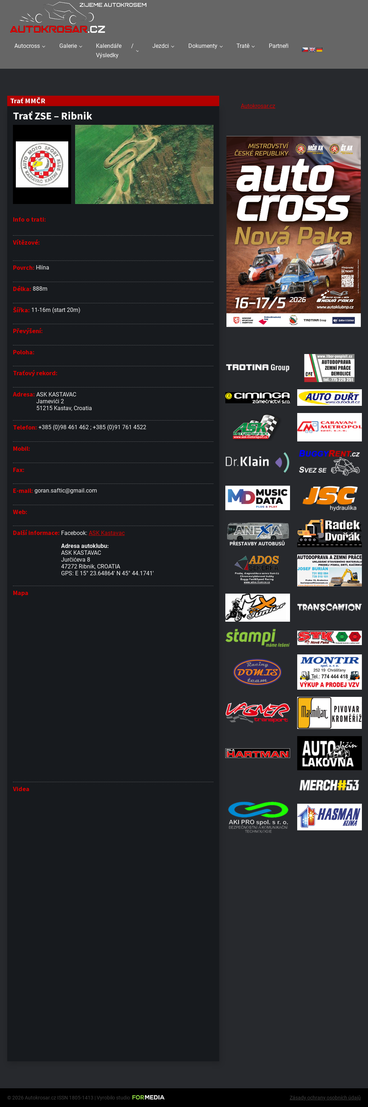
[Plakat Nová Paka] (293, 337)
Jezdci (160, 45)
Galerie (68, 45)
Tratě (242, 45)
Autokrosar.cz (258, 106)
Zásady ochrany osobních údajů (325, 1098)
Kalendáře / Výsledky (115, 50)
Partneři (279, 45)
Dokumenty (202, 45)
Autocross (27, 45)
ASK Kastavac (107, 533)
